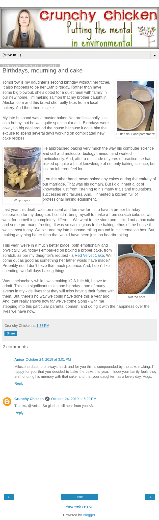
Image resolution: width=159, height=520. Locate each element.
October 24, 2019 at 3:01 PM (48, 359)
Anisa (19, 359)
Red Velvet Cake (89, 255)
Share (11, 333)
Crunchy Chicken (29, 399)
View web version (79, 506)
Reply (19, 383)
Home (79, 497)
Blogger (89, 515)
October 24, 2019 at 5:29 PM (73, 399)
